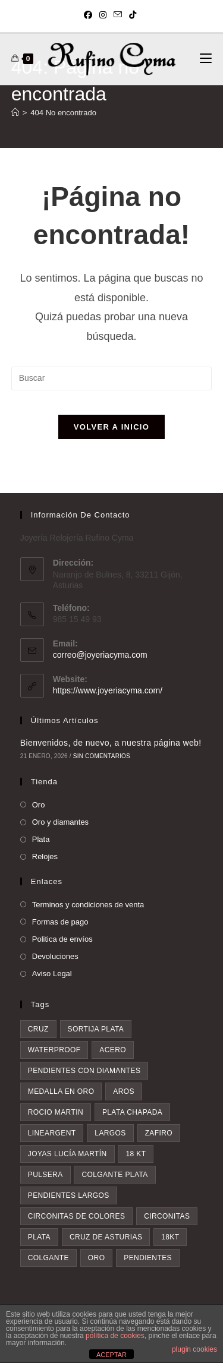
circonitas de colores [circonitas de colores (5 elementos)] (76, 1216)
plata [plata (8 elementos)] (39, 1237)
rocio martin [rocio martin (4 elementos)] (55, 1112)
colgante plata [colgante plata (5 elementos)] (114, 1174)
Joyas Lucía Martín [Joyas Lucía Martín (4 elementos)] (67, 1154)
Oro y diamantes (60, 822)
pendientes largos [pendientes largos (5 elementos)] (68, 1195)
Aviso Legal (52, 973)
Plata (41, 839)
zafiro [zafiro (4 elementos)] (158, 1133)
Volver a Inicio (111, 426)
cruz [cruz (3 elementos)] (38, 1029)
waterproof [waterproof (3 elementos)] (54, 1050)
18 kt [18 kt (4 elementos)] (135, 1154)
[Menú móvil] (206, 59)
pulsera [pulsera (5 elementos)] (45, 1174)
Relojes (45, 856)
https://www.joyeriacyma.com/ (107, 690)
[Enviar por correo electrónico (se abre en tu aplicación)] (117, 15)
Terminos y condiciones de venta (88, 904)
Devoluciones (55, 956)
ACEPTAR (111, 1354)
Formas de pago (60, 921)
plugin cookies (194, 1349)
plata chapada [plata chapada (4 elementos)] (132, 1112)
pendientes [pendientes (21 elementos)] (148, 1258)
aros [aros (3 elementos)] (123, 1091)
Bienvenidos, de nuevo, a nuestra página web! (111, 742)
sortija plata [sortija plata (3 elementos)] (96, 1029)
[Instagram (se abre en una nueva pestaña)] (103, 15)
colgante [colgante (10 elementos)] (48, 1258)
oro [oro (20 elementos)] (96, 1258)
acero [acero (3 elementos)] (112, 1050)
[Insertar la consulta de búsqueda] (111, 378)
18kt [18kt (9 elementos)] (170, 1237)
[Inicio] (15, 112)
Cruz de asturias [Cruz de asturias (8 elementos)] (106, 1237)
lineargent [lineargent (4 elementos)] (52, 1133)
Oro (38, 804)
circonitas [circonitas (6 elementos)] (167, 1216)
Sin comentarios (101, 756)
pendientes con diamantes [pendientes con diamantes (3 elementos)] (84, 1071)
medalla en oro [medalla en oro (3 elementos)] (61, 1091)
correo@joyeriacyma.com (100, 655)
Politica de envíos (62, 939)
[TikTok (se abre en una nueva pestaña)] (132, 15)
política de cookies (115, 1336)
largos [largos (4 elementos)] (110, 1133)
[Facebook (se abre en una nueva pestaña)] (90, 15)
